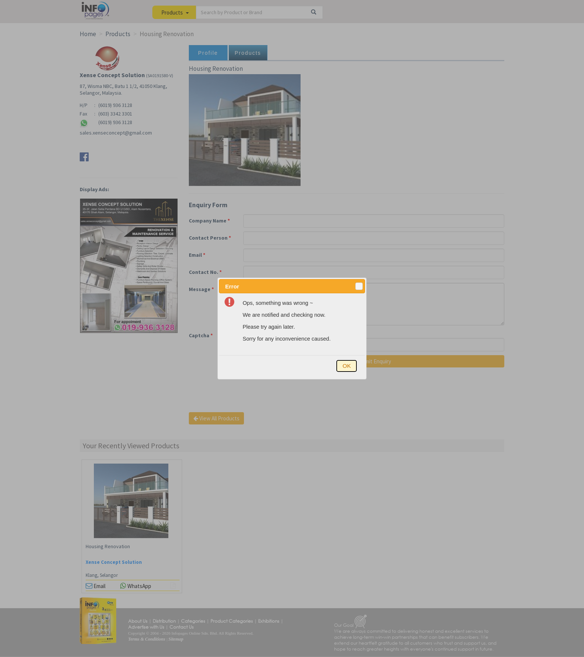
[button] (359, 286)
